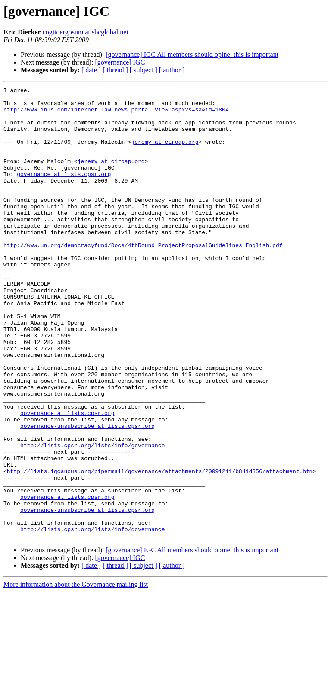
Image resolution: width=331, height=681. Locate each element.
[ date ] (91, 70)
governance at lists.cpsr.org (64, 192)
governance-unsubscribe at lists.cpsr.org (87, 494)
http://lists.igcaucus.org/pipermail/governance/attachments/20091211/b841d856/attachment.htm (160, 548)
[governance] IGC (120, 62)
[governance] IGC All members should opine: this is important (192, 54)
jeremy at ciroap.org (164, 153)
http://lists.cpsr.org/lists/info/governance (92, 517)
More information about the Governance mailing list (75, 673)
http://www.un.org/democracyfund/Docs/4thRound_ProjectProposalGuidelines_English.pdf (142, 277)
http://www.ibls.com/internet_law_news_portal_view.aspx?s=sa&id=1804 (116, 114)
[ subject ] (143, 70)
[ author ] (172, 70)
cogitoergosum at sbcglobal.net (85, 32)
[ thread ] (115, 70)
